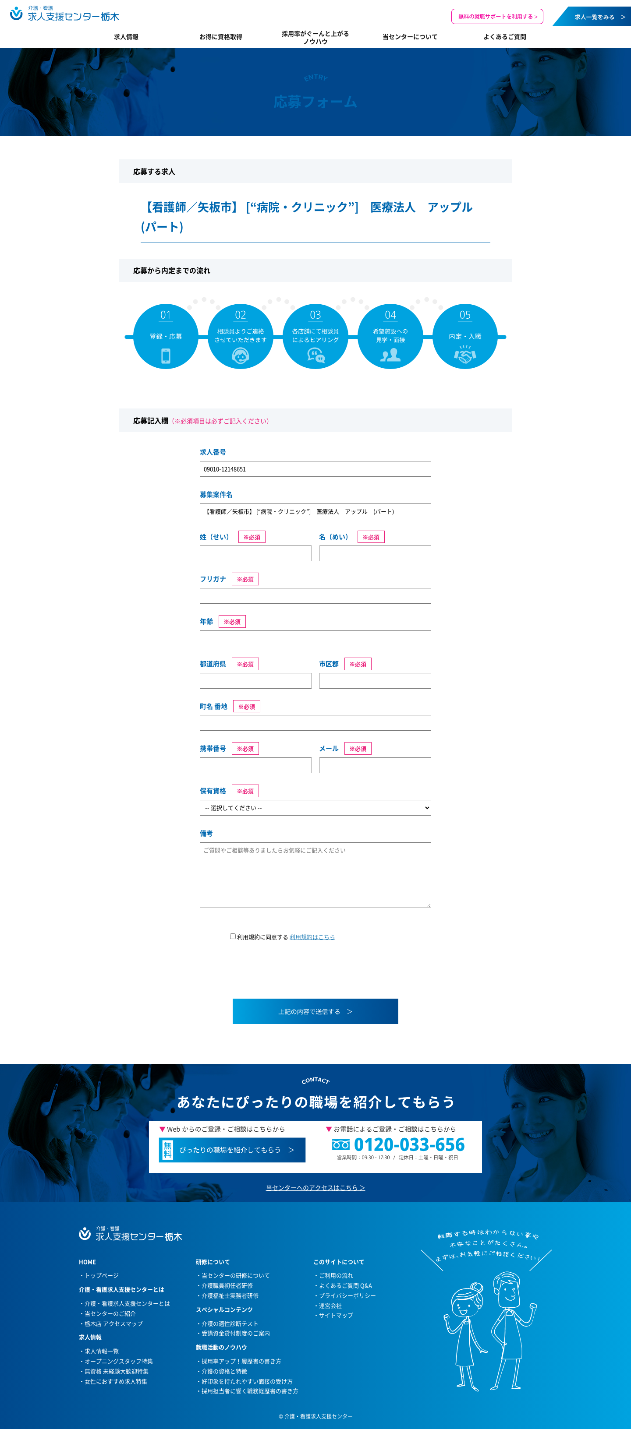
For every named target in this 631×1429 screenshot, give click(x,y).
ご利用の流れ (336, 1275)
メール (329, 748)
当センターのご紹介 (110, 1313)
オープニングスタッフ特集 (119, 1361)
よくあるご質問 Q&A (345, 1285)
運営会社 (330, 1305)
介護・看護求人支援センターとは (127, 1303)
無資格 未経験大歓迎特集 (117, 1371)
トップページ (102, 1275)
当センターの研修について (236, 1275)
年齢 (206, 621)
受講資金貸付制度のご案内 (236, 1333)
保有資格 (213, 790)
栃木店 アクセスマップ (114, 1323)
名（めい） (335, 537)
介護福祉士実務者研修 (230, 1295)
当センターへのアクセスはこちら (312, 1187)
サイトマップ (336, 1315)
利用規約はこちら (312, 937)
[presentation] (266, 975)
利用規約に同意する (282, 937)
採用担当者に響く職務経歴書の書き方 (250, 1391)
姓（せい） (216, 537)
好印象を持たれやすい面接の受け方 (247, 1381)
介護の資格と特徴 (224, 1371)
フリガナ (213, 579)
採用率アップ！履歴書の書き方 (241, 1361)
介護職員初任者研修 (227, 1285)
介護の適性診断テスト (230, 1323)
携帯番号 (213, 748)
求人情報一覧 (102, 1351)
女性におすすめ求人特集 (116, 1381)
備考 (206, 833)
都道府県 (213, 664)
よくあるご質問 (504, 36)
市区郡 (329, 664)
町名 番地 (213, 706)
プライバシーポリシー (347, 1295)
